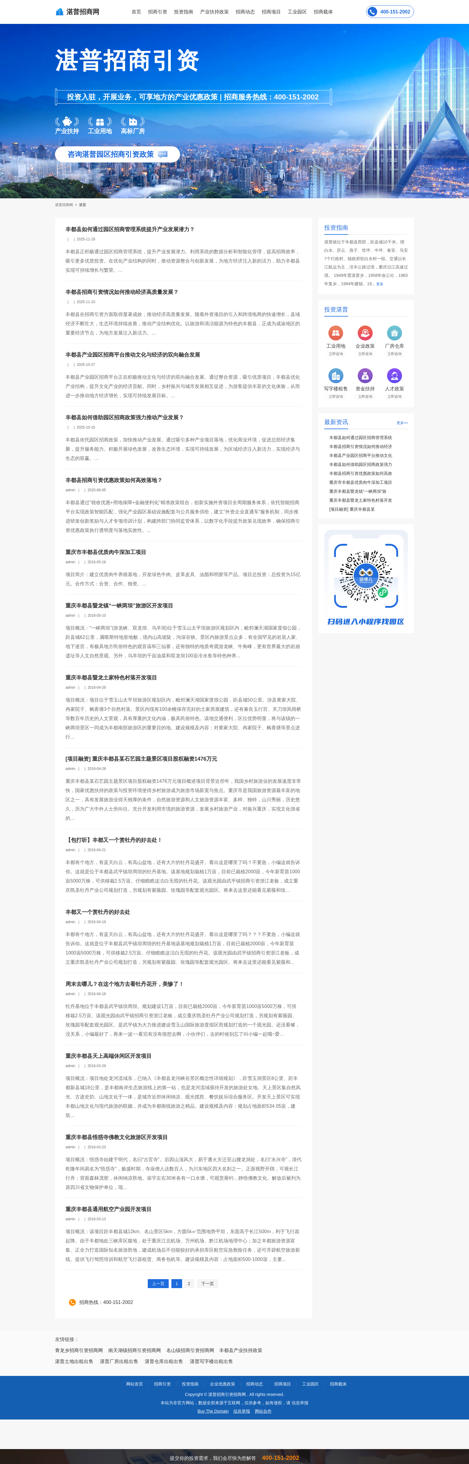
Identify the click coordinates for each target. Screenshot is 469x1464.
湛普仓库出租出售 (164, 1361)
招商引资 (157, 11)
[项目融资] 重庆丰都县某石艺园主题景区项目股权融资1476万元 (141, 759)
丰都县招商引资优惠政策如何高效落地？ (114, 480)
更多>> (402, 423)
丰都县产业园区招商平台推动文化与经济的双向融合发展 (133, 355)
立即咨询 (336, 354)
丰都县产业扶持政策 (240, 1350)
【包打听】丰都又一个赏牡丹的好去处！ (114, 840)
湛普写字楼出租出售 (211, 1361)
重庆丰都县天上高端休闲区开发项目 (109, 1056)
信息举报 (241, 1411)
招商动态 (245, 11)
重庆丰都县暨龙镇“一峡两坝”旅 (357, 491)
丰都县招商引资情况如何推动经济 (360, 446)
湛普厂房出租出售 (119, 1361)
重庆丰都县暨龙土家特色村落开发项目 (111, 678)
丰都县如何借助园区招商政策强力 (360, 464)
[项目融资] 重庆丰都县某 (352, 509)
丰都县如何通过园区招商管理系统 (360, 437)
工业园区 (297, 11)
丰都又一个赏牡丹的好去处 (98, 912)
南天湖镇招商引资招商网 (134, 1350)
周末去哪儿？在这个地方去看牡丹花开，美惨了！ (125, 984)
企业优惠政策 (222, 1384)
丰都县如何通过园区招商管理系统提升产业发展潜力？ (130, 229)
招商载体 (338, 1384)
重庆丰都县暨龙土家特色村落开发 (360, 500)
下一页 (207, 1283)
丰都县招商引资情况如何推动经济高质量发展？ (122, 292)
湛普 (82, 205)
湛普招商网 (64, 205)
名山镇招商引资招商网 (190, 1350)
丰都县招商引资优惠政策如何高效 (360, 473)
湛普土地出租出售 (74, 1361)
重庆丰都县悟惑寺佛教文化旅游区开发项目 (117, 1137)
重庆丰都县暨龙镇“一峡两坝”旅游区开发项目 (119, 606)
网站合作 (263, 1411)
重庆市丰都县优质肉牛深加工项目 (106, 552)
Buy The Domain (213, 1411)
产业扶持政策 (214, 11)
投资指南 (183, 11)
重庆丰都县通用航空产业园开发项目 (109, 1209)
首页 (136, 11)
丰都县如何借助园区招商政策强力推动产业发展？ (125, 418)
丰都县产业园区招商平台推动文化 (360, 455)
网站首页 (134, 1384)
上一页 (158, 1283)
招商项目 (271, 11)
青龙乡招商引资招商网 (79, 1350)
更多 (379, 284)
